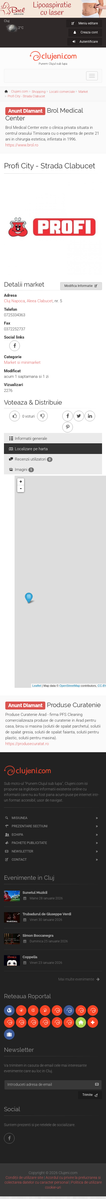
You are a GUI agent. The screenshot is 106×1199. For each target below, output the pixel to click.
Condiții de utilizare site (24, 1177)
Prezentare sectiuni (26, 826)
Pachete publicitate (25, 843)
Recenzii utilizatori (30, 459)
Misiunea (15, 818)
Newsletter (18, 851)
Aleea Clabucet (40, 301)
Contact (15, 859)
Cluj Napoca (14, 301)
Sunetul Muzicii (35, 893)
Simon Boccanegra (38, 936)
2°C (21, 28)
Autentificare (85, 41)
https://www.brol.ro (21, 145)
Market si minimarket (22, 362)
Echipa (13, 835)
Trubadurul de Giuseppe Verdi (47, 914)
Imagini (21, 469)
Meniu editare (84, 23)
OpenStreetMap (69, 685)
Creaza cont (85, 32)
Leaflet (36, 685)
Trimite (90, 1094)
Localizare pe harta (28, 449)
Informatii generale (27, 438)
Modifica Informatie (81, 285)
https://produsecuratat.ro (27, 743)
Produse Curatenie (74, 705)
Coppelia (30, 957)
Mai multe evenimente (80, 979)
